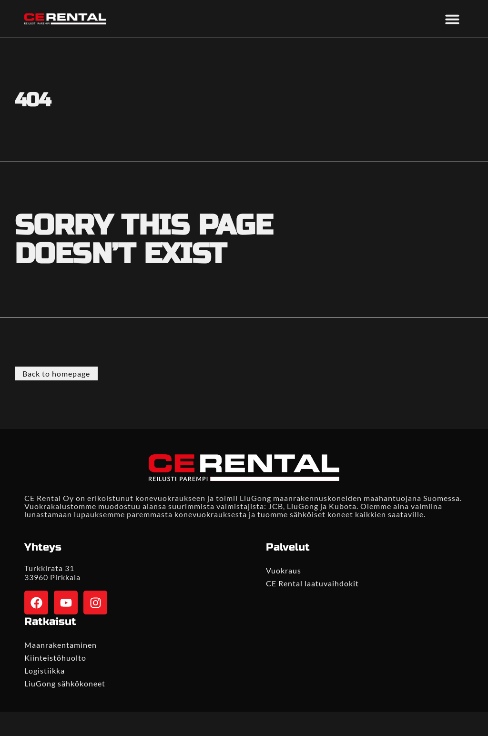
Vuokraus (283, 570)
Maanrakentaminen (60, 644)
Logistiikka (44, 670)
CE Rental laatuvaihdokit (312, 583)
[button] (452, 19)
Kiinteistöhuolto (55, 657)
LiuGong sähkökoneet (64, 683)
